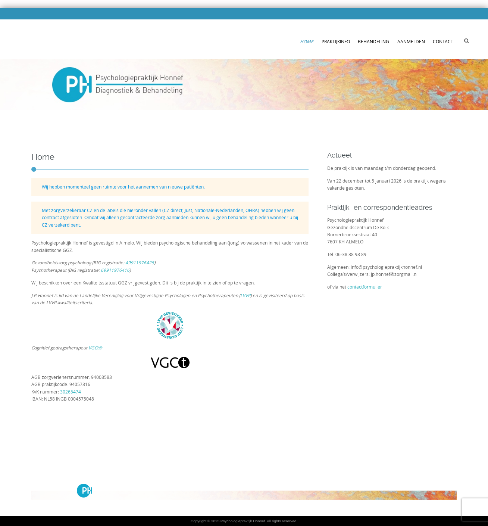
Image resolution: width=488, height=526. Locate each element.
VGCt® (95, 348)
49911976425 (139, 262)
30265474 (70, 392)
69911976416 (115, 270)
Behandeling (373, 41)
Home (306, 41)
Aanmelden (411, 41)
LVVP (245, 295)
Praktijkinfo (336, 41)
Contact (443, 41)
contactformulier (364, 287)
